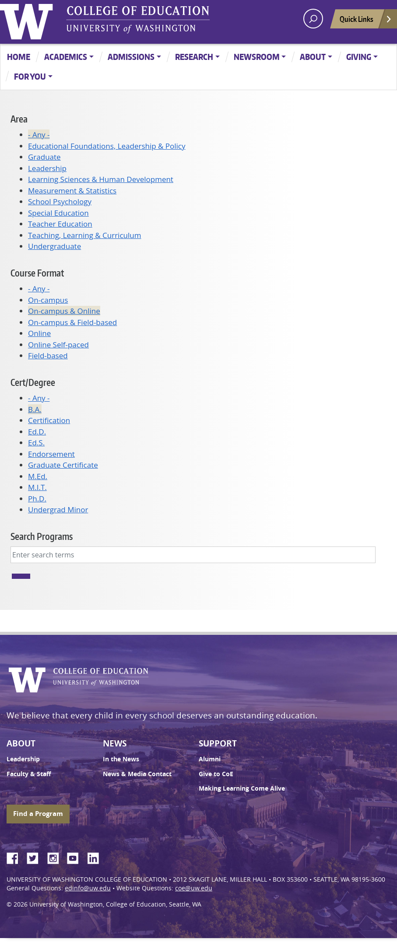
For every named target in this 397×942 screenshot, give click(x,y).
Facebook (16, 856)
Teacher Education (60, 224)
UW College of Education (138, 20)
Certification (49, 420)
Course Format (37, 273)
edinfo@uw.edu (88, 888)
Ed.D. (37, 432)
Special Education (58, 213)
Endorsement (51, 454)
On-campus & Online (64, 311)
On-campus (48, 300)
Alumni (210, 759)
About (313, 56)
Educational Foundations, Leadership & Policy (107, 146)
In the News (121, 759)
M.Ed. (37, 476)
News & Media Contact (137, 774)
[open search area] (313, 18)
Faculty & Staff (29, 774)
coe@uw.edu (193, 888)
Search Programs (42, 536)
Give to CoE (216, 774)
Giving (358, 56)
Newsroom (257, 56)
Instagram (56, 856)
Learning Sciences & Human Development (100, 179)
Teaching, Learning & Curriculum (84, 235)
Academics (65, 56)
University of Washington (28, 19)
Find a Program (38, 813)
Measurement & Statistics (72, 191)
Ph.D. (37, 499)
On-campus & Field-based (72, 322)
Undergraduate (54, 246)
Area (19, 119)
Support (218, 743)
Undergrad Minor (58, 509)
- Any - (38, 135)
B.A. (35, 409)
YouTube (76, 856)
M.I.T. (37, 487)
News (114, 743)
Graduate (44, 157)
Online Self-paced (58, 345)
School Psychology (59, 201)
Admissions (131, 56)
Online (39, 333)
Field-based (48, 355)
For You (30, 76)
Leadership (47, 168)
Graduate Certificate (63, 465)
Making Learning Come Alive (242, 788)
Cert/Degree (33, 382)
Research (194, 56)
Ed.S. (36, 443)
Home (18, 56)
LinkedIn (96, 856)
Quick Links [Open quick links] (366, 21)
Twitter (36, 856)
